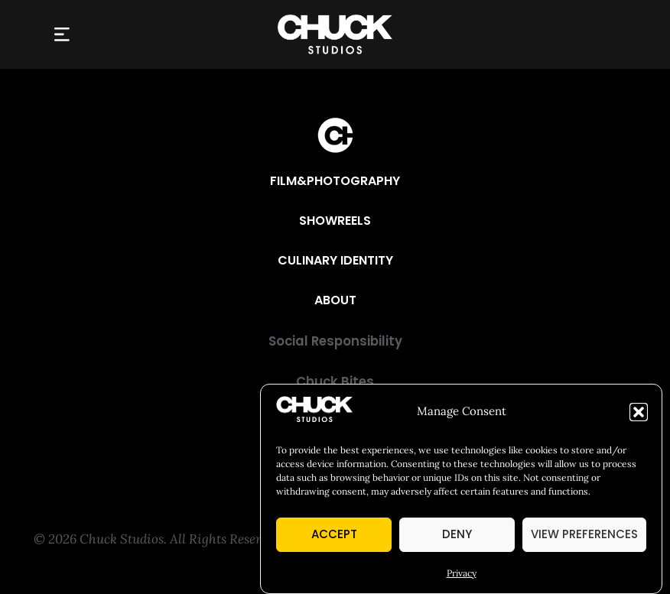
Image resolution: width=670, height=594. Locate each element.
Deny (457, 534)
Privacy (461, 573)
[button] (638, 412)
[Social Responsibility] (335, 342)
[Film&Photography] (335, 181)
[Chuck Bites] (335, 382)
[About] (335, 300)
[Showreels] (335, 221)
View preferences (584, 534)
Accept (334, 534)
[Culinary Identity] (335, 261)
